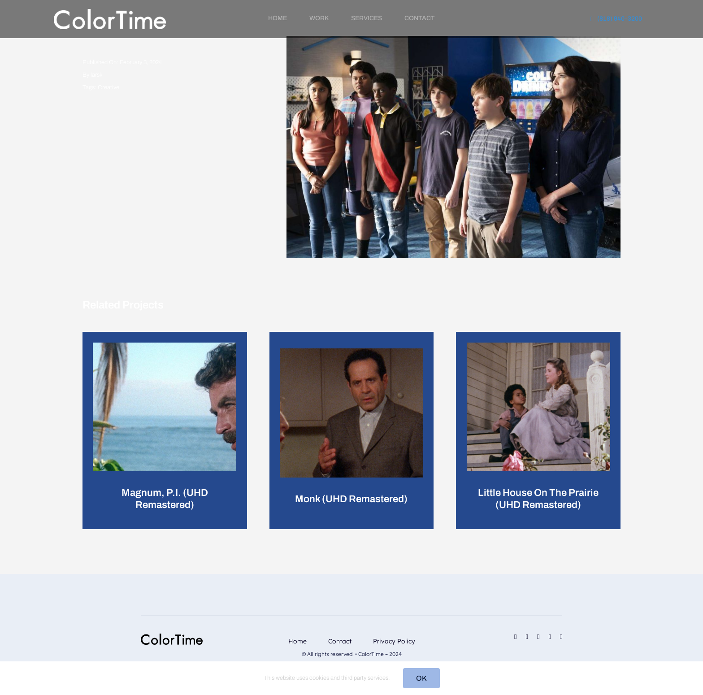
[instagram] (527, 637)
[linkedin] (538, 637)
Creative (108, 87)
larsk (97, 75)
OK (421, 678)
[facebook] (515, 637)
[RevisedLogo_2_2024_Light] (110, 12)
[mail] (549, 637)
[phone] (561, 637)
